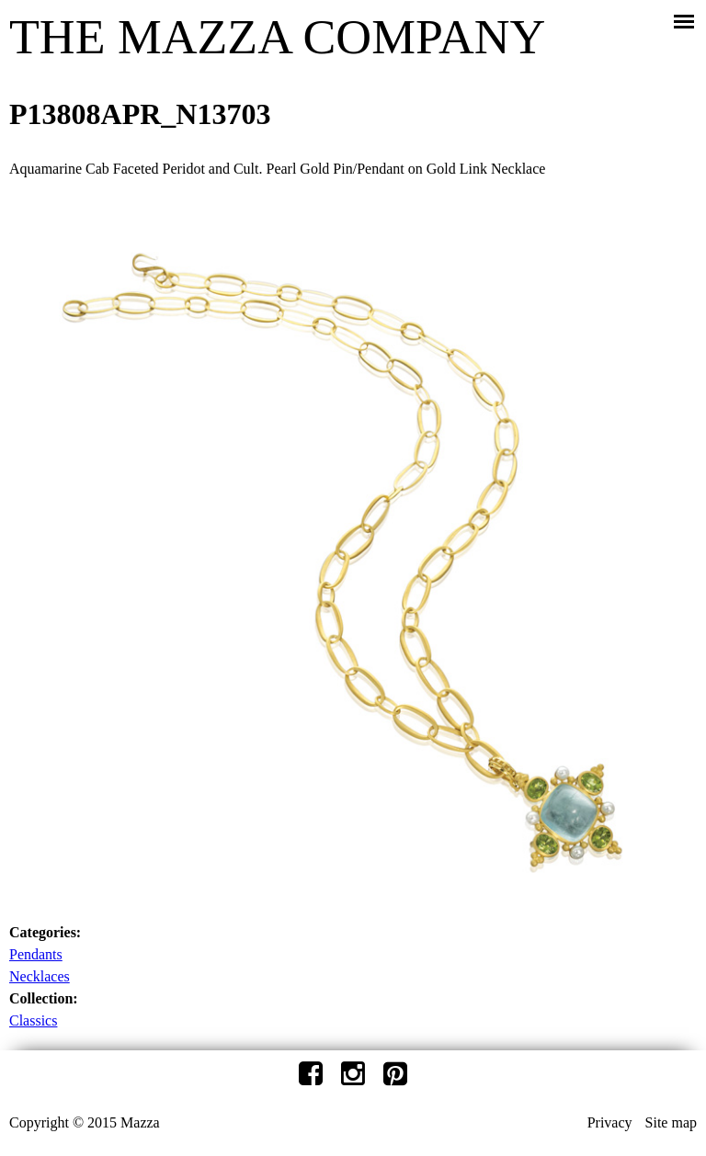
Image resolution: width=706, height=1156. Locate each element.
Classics (33, 1020)
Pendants (36, 954)
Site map (671, 1122)
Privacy (609, 1122)
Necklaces (39, 976)
